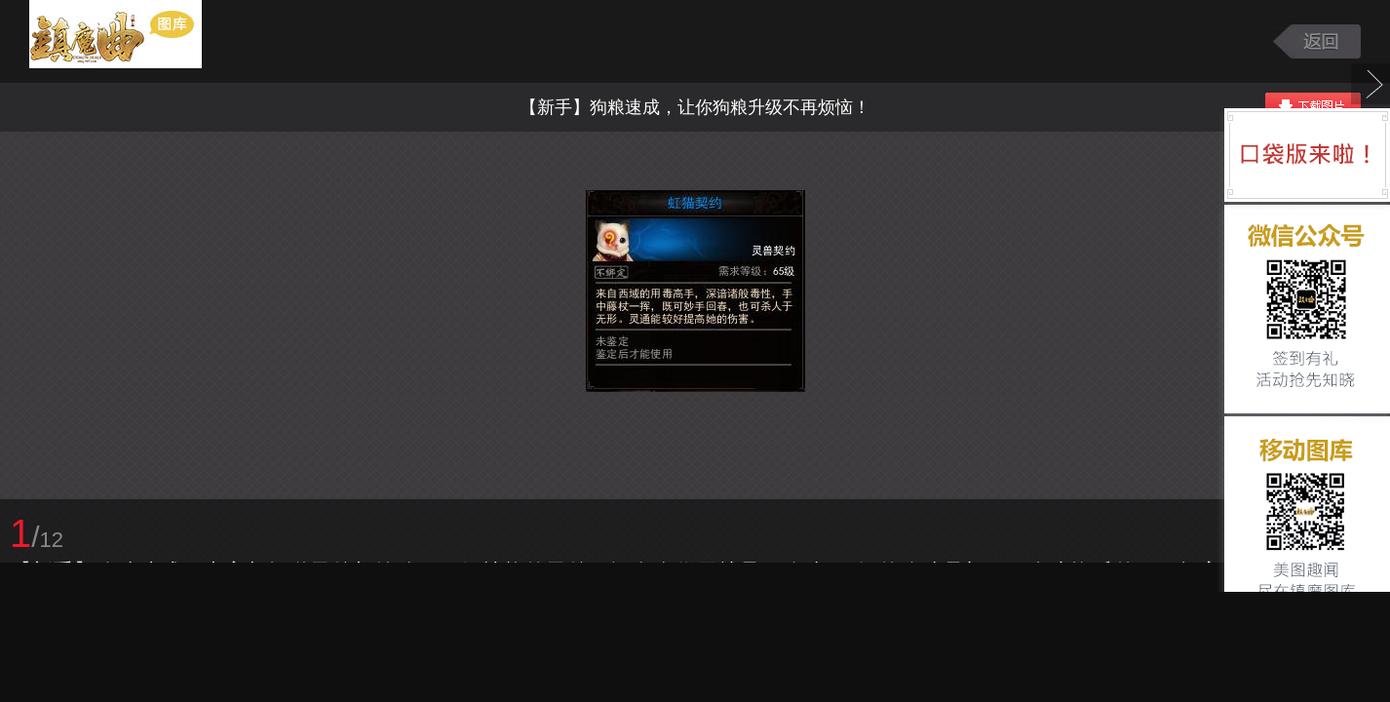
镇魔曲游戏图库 (139, 41)
